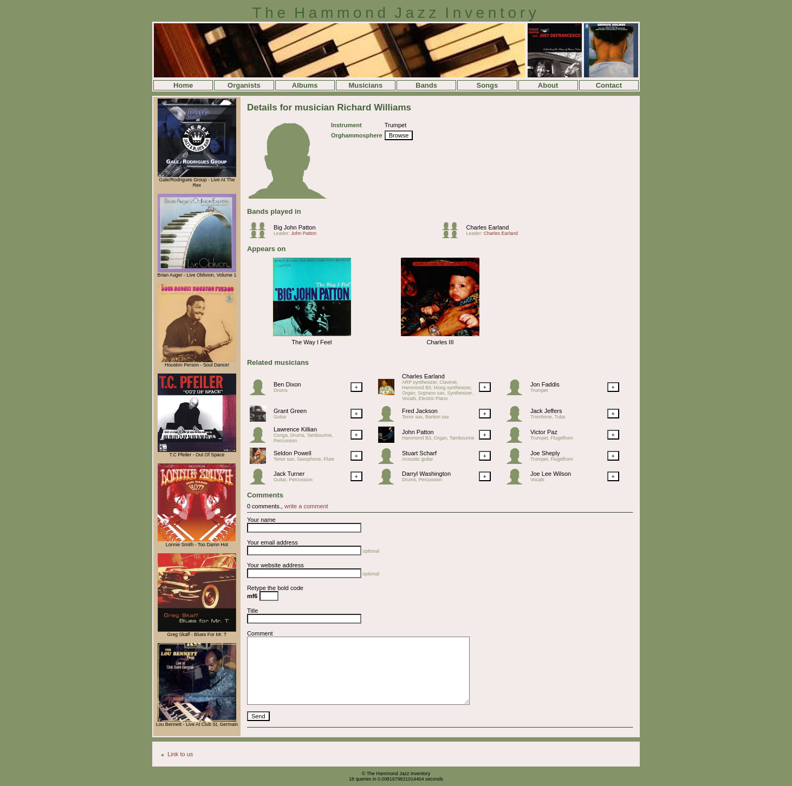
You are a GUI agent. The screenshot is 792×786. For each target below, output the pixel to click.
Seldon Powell (292, 453)
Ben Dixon (287, 384)
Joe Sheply (545, 453)
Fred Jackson (420, 411)
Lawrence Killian (295, 429)
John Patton (303, 233)
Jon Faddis (545, 384)
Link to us (180, 754)
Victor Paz (543, 432)
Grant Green (290, 411)
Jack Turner (289, 473)
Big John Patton (295, 227)
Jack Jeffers (546, 411)
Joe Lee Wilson (550, 473)
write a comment (306, 506)
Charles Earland (487, 227)
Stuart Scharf (419, 453)
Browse (399, 135)
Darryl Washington (426, 473)
